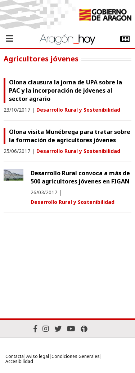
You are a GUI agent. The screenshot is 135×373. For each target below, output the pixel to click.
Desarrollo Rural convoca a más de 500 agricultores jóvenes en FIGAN (80, 177)
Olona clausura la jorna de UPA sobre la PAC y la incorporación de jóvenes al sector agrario (65, 90)
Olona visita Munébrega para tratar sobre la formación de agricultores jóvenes (69, 136)
